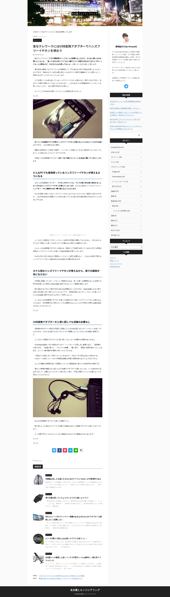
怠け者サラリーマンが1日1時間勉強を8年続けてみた (125, 103)
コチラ (123, 80)
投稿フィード (114, 261)
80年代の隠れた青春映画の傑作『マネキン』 (125, 108)
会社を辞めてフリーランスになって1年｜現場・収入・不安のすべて (125, 120)
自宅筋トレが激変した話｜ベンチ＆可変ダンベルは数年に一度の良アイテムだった (126, 114)
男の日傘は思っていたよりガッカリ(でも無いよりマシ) (66, 498)
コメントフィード (116, 263)
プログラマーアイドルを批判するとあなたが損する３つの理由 (61, 576)
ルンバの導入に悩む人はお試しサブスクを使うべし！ (66, 538)
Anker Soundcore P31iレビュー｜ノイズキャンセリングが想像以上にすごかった (126, 127)
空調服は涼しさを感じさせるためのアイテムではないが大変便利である (73, 479)
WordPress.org (115, 266)
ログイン (113, 258)
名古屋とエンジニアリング (85, 590)
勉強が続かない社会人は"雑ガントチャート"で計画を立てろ (60, 578)
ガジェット (38, 460)
